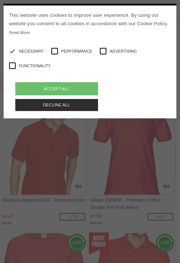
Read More (19, 32)
